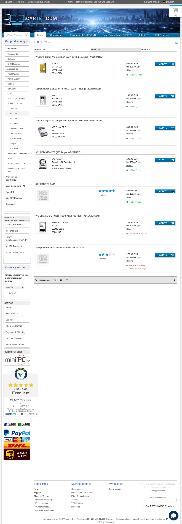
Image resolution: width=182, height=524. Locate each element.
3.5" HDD (14, 114)
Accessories (12, 69)
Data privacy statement (44, 510)
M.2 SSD (14, 148)
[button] (173, 515)
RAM (9, 158)
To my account (115, 489)
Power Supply (13, 79)
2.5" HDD (14, 119)
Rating (65, 49)
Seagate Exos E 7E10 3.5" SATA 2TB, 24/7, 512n (68, 89)
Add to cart (163, 65)
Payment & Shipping (15, 332)
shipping (129, 70)
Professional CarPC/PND (83, 35)
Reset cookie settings (157, 497)
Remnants (11, 89)
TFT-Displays (162, 35)
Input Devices (13, 74)
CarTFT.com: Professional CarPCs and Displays (91, 2)
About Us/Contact (14, 326)
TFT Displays (12, 231)
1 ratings (102, 195)
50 (67, 280)
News (8, 307)
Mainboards (12, 54)
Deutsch (170, 2)
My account (13, 261)
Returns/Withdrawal (15, 344)
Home (40, 35)
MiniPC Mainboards (15, 252)
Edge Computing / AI (16, 163)
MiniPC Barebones (14, 246)
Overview (14, 109)
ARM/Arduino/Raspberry (18, 153)
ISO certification (13, 338)
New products (12, 313)
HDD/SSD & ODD (15, 104)
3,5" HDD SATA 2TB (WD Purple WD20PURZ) (58, 152)
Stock (93, 49)
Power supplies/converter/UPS (17, 238)
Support (9, 320)
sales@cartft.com (158, 491)
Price (143, 49)
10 (55, 280)
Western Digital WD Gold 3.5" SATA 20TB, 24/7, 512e (69, 57)
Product (37, 49)
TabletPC (143, 35)
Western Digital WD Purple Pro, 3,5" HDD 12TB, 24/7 (69, 120)
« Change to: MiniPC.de (26, 2)
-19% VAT (11, 293)
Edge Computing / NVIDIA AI (117, 35)
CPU (9, 94)
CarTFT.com (44, 42)
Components (56, 35)
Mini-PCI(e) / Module (16, 99)
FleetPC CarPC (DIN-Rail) (16, 169)
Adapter (13, 143)
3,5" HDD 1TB (45, 184)
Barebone (75, 507)
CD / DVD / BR (16, 128)
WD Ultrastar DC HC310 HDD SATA (68, 216)
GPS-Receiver (13, 64)
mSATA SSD (15, 138)
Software (11, 59)
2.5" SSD (14, 124)
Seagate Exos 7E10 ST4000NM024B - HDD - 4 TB (60, 247)
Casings (11, 84)
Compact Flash (16, 133)
